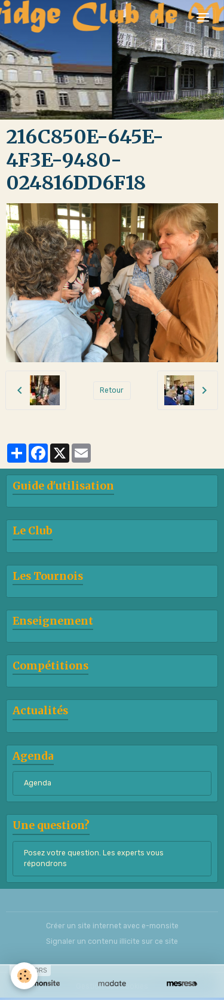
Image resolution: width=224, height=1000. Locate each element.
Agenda (37, 783)
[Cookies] (24, 975)
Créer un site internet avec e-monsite (112, 926)
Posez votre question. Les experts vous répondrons (94, 858)
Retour (112, 390)
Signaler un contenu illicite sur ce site (112, 941)
